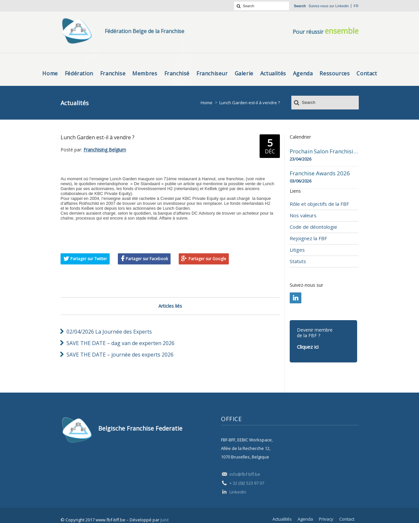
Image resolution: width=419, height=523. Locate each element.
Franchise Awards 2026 (320, 173)
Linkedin (342, 6)
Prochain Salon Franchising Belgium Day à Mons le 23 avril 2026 (324, 151)
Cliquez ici (308, 346)
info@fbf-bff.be (244, 474)
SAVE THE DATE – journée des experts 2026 (119, 355)
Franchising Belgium (104, 149)
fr (356, 6)
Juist (164, 520)
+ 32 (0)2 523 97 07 (246, 483)
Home (206, 103)
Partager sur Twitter (88, 259)
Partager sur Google (207, 259)
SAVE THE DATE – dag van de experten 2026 (120, 343)
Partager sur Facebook (147, 259)
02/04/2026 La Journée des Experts (109, 332)
